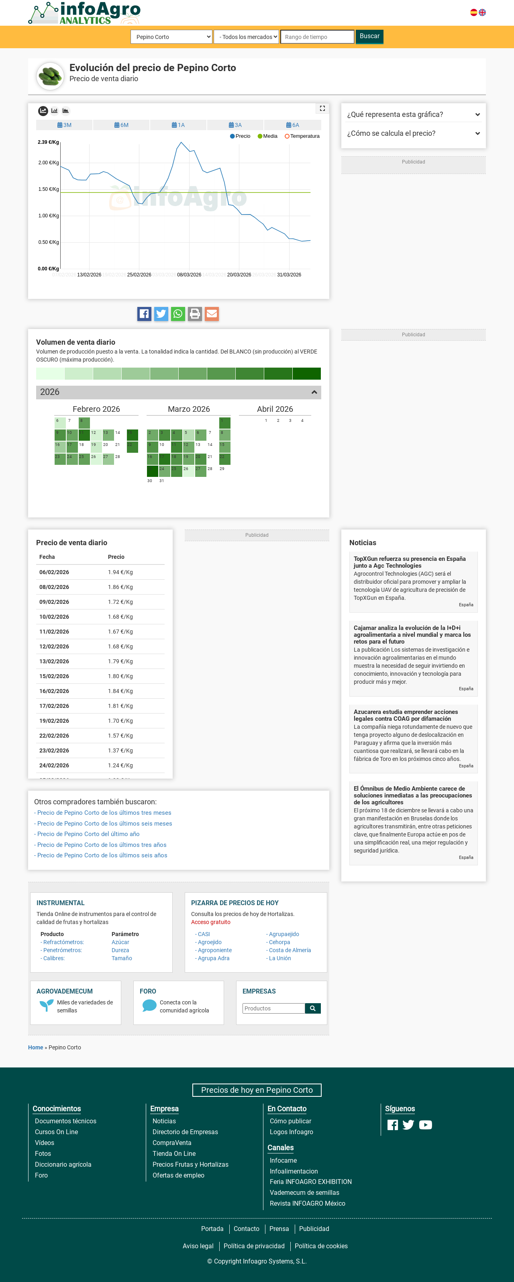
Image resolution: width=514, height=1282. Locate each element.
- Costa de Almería (288, 950)
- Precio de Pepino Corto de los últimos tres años (100, 845)
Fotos (43, 1153)
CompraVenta (172, 1143)
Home (35, 1047)
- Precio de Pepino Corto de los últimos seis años (100, 855)
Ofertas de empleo (178, 1175)
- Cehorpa (278, 942)
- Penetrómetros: (61, 950)
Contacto (246, 1229)
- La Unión (278, 958)
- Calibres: (53, 958)
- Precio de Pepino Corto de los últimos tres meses (102, 812)
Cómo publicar (290, 1121)
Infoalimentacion (294, 1171)
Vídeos (44, 1143)
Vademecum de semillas (304, 1192)
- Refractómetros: (62, 942)
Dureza (120, 950)
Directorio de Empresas (185, 1132)
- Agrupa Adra (212, 958)
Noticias (164, 1121)
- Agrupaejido (282, 934)
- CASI (202, 934)
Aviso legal (198, 1246)
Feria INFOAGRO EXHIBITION (311, 1182)
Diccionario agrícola (63, 1164)
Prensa (279, 1229)
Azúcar (120, 942)
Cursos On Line (56, 1132)
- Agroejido (208, 942)
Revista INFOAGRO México (307, 1203)
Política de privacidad (254, 1246)
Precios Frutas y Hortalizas (190, 1164)
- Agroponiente (213, 950)
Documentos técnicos (65, 1121)
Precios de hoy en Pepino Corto (257, 1090)
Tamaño (122, 958)
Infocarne (283, 1160)
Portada (212, 1229)
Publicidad (314, 1229)
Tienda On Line (174, 1153)
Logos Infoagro (291, 1132)
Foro (41, 1175)
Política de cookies (321, 1246)
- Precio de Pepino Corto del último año (87, 834)
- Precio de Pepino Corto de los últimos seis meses (103, 823)
